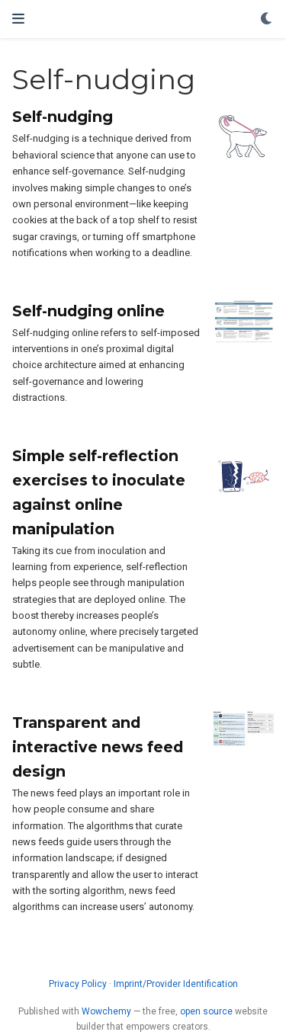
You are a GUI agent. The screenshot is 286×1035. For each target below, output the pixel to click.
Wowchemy (106, 1011)
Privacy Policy (78, 984)
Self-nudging (62, 116)
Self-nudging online (88, 311)
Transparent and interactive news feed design (97, 746)
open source (206, 1011)
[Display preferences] (267, 19)
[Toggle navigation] (18, 18)
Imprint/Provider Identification (176, 984)
